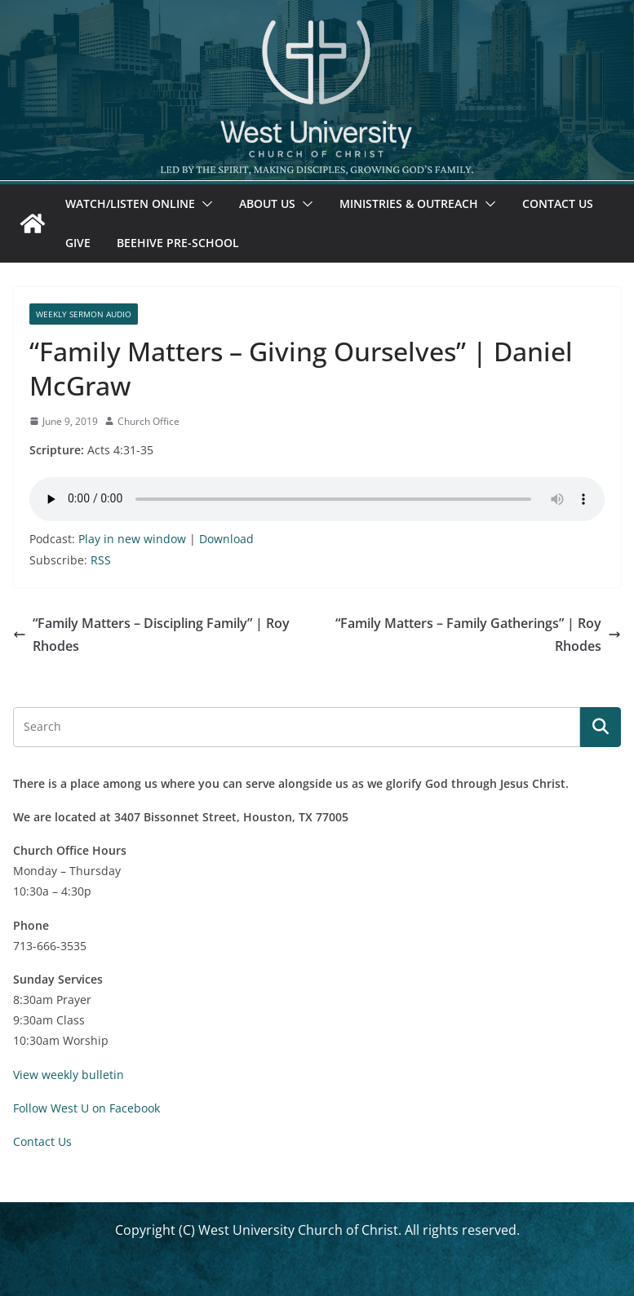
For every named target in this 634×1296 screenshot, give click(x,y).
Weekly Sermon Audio (83, 314)
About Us (267, 203)
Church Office (148, 421)
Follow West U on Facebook (86, 1108)
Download (226, 538)
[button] (204, 203)
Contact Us (557, 203)
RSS (101, 560)
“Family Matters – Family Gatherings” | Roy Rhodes (478, 635)
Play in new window (132, 538)
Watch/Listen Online (130, 203)
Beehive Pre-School (178, 242)
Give (78, 242)
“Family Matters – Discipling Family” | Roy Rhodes (151, 635)
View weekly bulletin (68, 1074)
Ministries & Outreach (408, 203)
